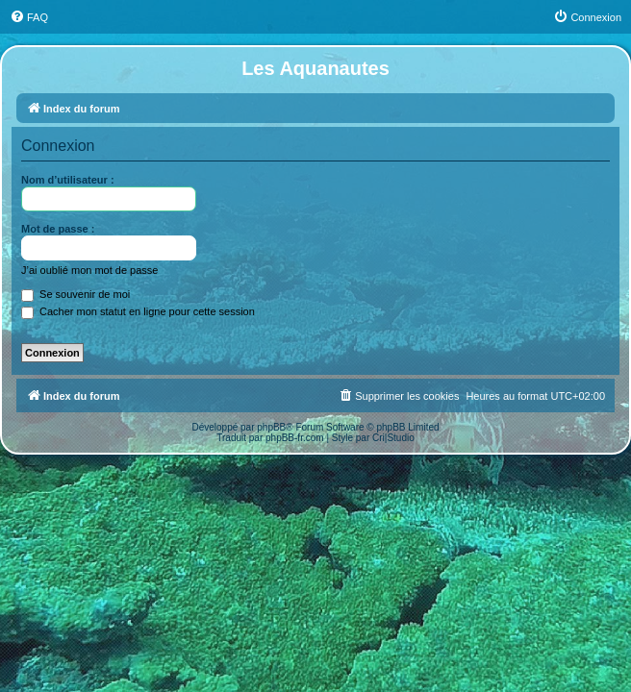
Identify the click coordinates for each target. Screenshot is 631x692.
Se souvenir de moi (75, 294)
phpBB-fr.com (294, 437)
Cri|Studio (393, 437)
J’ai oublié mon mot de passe (89, 270)
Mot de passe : (57, 229)
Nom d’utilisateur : (67, 179)
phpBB (271, 427)
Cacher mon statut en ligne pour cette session (138, 311)
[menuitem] (29, 17)
